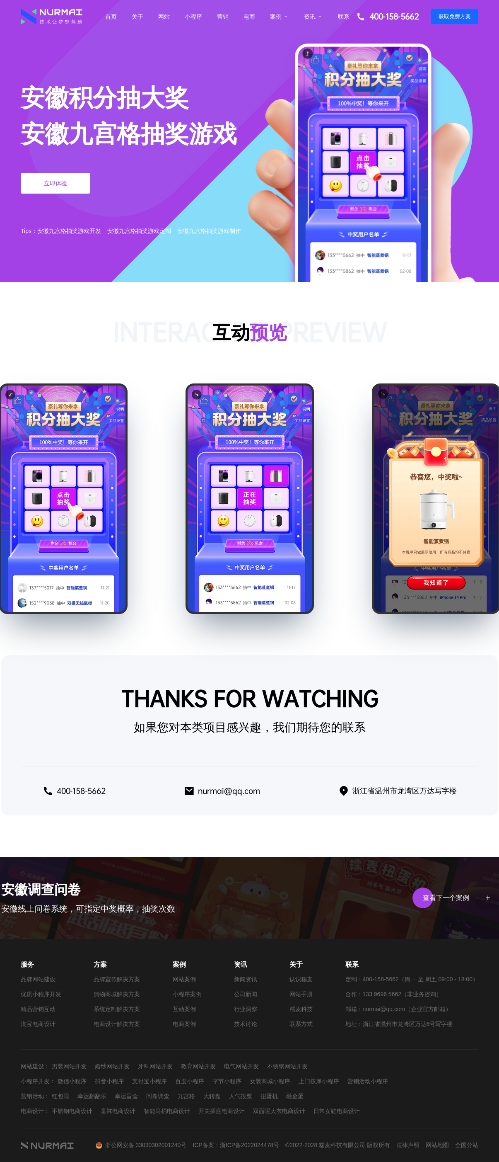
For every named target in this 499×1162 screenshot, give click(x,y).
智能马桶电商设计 (167, 1111)
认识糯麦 (301, 979)
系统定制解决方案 (117, 1009)
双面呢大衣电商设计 (279, 1111)
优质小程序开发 (41, 994)
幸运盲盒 (126, 1096)
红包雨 (60, 1096)
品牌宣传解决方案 (117, 979)
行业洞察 (245, 1009)
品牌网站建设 (38, 979)
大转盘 (212, 1096)
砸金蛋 (295, 1096)
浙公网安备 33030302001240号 (146, 1145)
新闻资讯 (245, 979)
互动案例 (184, 1009)
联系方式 (301, 1024)
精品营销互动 (38, 1009)
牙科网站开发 (155, 1066)
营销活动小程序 (367, 1081)
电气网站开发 (241, 1066)
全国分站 (466, 1145)
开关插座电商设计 (221, 1111)
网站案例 (184, 979)
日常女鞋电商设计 (336, 1111)
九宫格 (186, 1096)
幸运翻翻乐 (91, 1096)
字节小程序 (226, 1081)
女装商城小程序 (270, 1081)
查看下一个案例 (455, 898)
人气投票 (240, 1096)
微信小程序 (72, 1081)
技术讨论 (245, 1024)
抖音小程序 (109, 1081)
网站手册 (301, 994)
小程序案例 (187, 994)
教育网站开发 (198, 1066)
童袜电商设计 (118, 1111)
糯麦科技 (301, 1009)
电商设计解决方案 (117, 1024)
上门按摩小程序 (319, 1081)
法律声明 (407, 1145)
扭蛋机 (269, 1096)
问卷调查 (157, 1096)
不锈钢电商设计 (72, 1111)
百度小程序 (189, 1081)
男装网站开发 (69, 1066)
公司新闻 (245, 994)
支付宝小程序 (149, 1081)
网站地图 (437, 1145)
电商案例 (184, 1024)
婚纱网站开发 (112, 1066)
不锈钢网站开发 (287, 1066)
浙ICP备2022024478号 (249, 1145)
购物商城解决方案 (117, 994)
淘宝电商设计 (38, 1024)
